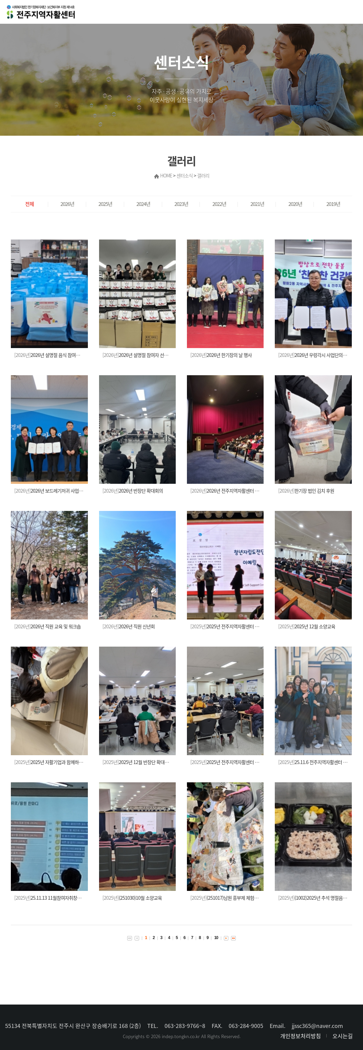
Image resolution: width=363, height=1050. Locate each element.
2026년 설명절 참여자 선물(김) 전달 (143, 354)
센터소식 (184, 175)
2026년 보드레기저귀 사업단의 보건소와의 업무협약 (70, 490)
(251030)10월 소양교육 (132, 897)
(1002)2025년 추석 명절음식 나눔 (317, 897)
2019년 (333, 204)
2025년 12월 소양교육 (306, 626)
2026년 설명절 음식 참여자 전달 (51, 354)
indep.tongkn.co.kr (181, 1036)
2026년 (67, 204)
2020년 (295, 204)
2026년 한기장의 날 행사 (221, 354)
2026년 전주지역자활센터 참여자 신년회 (235, 490)
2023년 (181, 204)
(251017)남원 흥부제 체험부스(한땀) (231, 897)
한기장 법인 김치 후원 (306, 490)
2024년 (143, 204)
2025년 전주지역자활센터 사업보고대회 (234, 626)
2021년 (257, 204)
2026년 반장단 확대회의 (132, 490)
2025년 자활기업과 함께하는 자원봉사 (57, 762)
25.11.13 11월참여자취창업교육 (51, 897)
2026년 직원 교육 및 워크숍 (47, 626)
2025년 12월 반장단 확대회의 (137, 762)
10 (216, 937)
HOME (166, 175)
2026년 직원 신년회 (128, 626)
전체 (29, 204)
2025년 (105, 204)
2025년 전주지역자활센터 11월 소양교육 (235, 762)
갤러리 (203, 175)
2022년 (219, 204)
